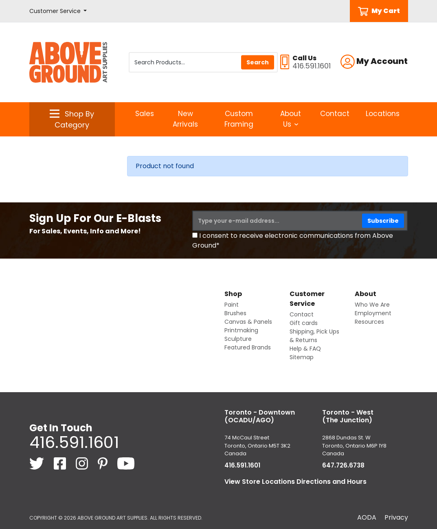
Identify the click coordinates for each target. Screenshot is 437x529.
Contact (334, 114)
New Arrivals (185, 119)
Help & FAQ (305, 349)
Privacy (396, 517)
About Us (290, 119)
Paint (231, 305)
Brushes (235, 313)
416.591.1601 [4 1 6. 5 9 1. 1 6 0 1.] (74, 442)
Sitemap (302, 357)
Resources (369, 322)
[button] (58, 11)
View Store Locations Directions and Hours (295, 481)
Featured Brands (247, 347)
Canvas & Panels (248, 322)
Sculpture (238, 339)
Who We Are (372, 305)
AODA (366, 517)
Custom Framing (238, 119)
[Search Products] (203, 62)
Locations (383, 114)
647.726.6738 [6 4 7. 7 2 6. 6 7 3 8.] (343, 465)
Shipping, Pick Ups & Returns (314, 335)
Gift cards (304, 323)
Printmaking (241, 330)
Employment (373, 313)
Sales (144, 114)
